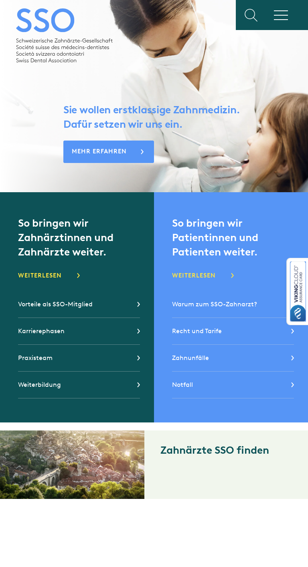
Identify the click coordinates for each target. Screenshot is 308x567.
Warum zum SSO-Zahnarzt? (214, 304)
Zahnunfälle (190, 358)
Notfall (182, 384)
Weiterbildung (39, 384)
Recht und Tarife (197, 331)
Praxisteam (35, 358)
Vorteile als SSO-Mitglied (55, 304)
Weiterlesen (40, 275)
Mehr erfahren (99, 151)
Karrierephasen (41, 331)
